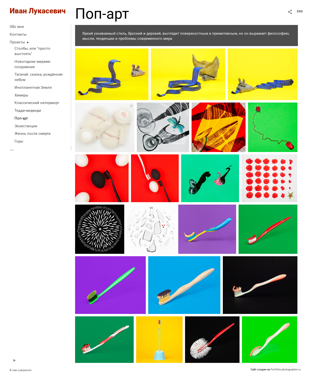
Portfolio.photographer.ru (286, 369)
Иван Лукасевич (38, 11)
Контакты (18, 34)
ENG (300, 11)
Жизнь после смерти (33, 133)
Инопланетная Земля (33, 87)
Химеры (21, 95)
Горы (19, 141)
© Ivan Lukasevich (20, 370)
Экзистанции (26, 126)
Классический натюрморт (37, 103)
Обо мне (17, 26)
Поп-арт (21, 118)
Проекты (17, 42)
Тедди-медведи (28, 110)
